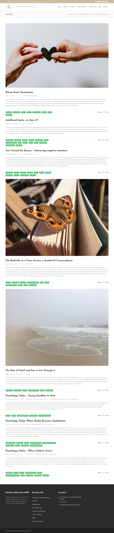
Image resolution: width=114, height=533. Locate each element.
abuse (8, 282)
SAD (50, 112)
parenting (29, 475)
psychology (43, 142)
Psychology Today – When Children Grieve (29, 451)
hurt (14, 415)
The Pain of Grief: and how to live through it (30, 370)
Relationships (62, 399)
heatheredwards (33, 390)
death (15, 472)
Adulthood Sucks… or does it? (22, 120)
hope (20, 285)
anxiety (9, 112)
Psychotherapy (37, 508)
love (42, 390)
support (19, 145)
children (9, 472)
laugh (25, 142)
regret (16, 175)
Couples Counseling (38, 511)
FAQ (33, 518)
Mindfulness (36, 504)
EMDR (34, 501)
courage (23, 282)
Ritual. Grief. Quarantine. (20, 92)
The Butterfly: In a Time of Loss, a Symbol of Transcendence (39, 260)
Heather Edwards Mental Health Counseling (81, 14)
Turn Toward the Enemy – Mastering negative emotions (36, 150)
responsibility (10, 145)
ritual (44, 112)
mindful (48, 172)
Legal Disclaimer (38, 521)
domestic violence (33, 282)
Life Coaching (37, 514)
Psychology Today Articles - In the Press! (44, 399)
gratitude (39, 140)
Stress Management (31, 96)
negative (9, 175)
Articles (31, 123)
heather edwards (11, 142)
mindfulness (10, 445)
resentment (24, 175)
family (25, 140)
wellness (9, 114)
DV (41, 282)
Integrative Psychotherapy (41, 497)
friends (31, 140)
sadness (33, 175)
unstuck (46, 475)
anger (16, 172)
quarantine (36, 112)
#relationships (10, 442)
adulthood (9, 140)
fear (23, 112)
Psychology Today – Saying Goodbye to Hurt (30, 396)
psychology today (22, 415)
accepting (9, 172)
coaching (17, 140)
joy (20, 142)
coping (30, 172)
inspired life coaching (49, 442)
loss (36, 142)
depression (16, 112)
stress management (44, 415)
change (23, 172)
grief (29, 112)
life (31, 142)
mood (17, 445)
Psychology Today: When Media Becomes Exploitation (36, 421)
